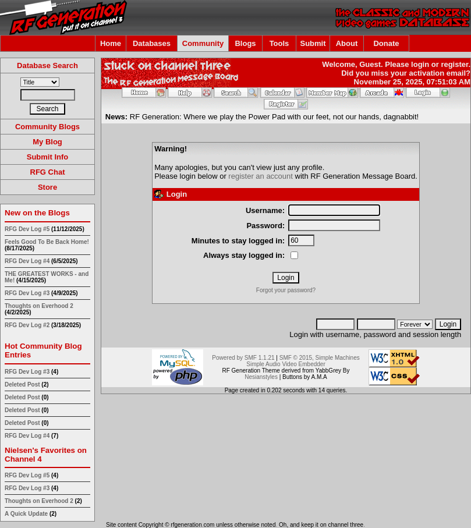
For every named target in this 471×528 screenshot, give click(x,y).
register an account (260, 176)
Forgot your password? (286, 290)
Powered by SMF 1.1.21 (243, 358)
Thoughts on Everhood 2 (39, 306)
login (420, 64)
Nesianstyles (261, 377)
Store (47, 187)
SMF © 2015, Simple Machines (319, 358)
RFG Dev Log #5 (27, 229)
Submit (312, 43)
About (347, 43)
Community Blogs (47, 126)
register (454, 64)
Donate (386, 43)
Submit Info (48, 157)
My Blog (47, 141)
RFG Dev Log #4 (27, 261)
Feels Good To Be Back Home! (47, 242)
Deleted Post (22, 384)
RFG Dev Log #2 (27, 325)
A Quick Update (27, 514)
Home (110, 43)
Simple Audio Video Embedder (285, 364)
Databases (152, 43)
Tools (279, 43)
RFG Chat (47, 172)
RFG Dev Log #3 (27, 293)
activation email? (439, 73)
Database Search (47, 65)
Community (203, 43)
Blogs (245, 43)
